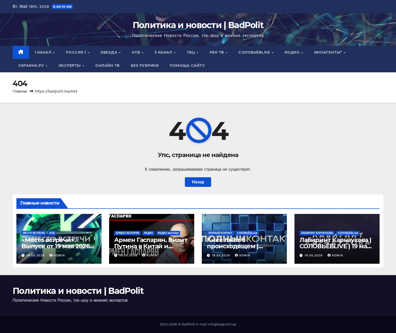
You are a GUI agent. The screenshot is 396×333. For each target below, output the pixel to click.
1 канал (44, 52)
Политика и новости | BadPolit (198, 25)
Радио (293, 52)
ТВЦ (191, 52)
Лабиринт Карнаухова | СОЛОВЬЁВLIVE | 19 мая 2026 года (335, 246)
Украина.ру (31, 65)
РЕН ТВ (217, 52)
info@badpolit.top (222, 324)
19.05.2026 (36, 255)
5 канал (164, 52)
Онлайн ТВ (107, 65)
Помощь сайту (187, 65)
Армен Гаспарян (127, 233)
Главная (20, 91)
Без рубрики (145, 65)
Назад (198, 182)
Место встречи (34, 233)
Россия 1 (76, 52)
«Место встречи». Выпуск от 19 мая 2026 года (55, 246)
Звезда (109, 52)
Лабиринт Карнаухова (317, 233)
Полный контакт (220, 233)
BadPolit (188, 324)
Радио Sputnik (168, 233)
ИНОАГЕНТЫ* (328, 52)
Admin (57, 255)
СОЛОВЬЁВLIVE (254, 52)
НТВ (136, 52)
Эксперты (70, 65)
